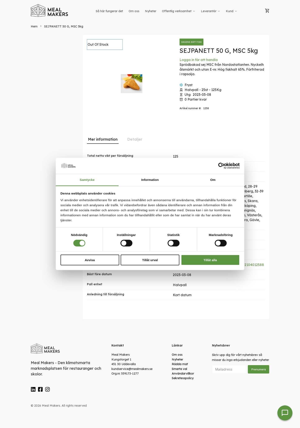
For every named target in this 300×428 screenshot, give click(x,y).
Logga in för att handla (199, 60)
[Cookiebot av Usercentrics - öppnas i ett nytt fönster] (221, 166)
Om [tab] (212, 180)
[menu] (167, 11)
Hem (34, 26)
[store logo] (50, 10)
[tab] (103, 139)
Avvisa (90, 260)
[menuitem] (109, 11)
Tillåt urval (150, 260)
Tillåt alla (210, 260)
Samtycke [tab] (87, 180)
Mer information (103, 139)
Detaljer (134, 139)
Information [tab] (150, 180)
